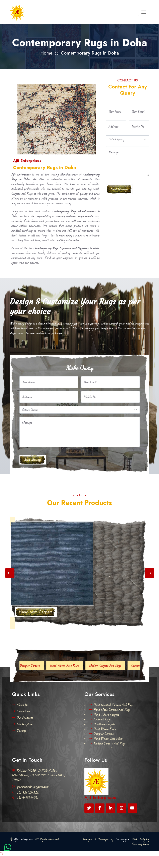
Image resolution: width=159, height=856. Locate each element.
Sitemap (19, 730)
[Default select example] (127, 139)
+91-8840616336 (25, 793)
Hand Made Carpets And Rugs (109, 710)
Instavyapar (122, 839)
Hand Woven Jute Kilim (69, 665)
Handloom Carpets (102, 724)
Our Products (22, 718)
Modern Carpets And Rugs (110, 665)
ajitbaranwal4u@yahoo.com (30, 786)
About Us (20, 705)
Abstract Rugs (100, 719)
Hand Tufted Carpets (104, 714)
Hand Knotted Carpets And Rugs (111, 705)
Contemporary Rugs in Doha (90, 53)
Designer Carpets (35, 665)
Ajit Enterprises (23, 839)
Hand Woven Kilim (102, 729)
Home (46, 53)
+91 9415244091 (25, 798)
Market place (22, 724)
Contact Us (21, 711)
